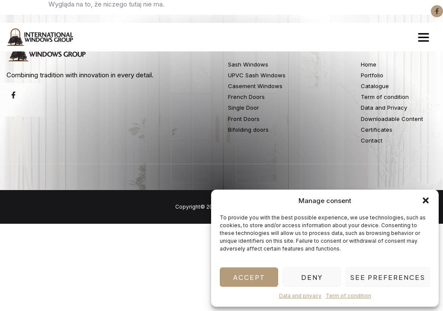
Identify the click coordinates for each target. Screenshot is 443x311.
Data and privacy (300, 295)
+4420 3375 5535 (36, 11)
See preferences (387, 277)
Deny (312, 277)
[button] (425, 200)
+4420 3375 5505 (104, 11)
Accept (249, 277)
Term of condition (348, 295)
